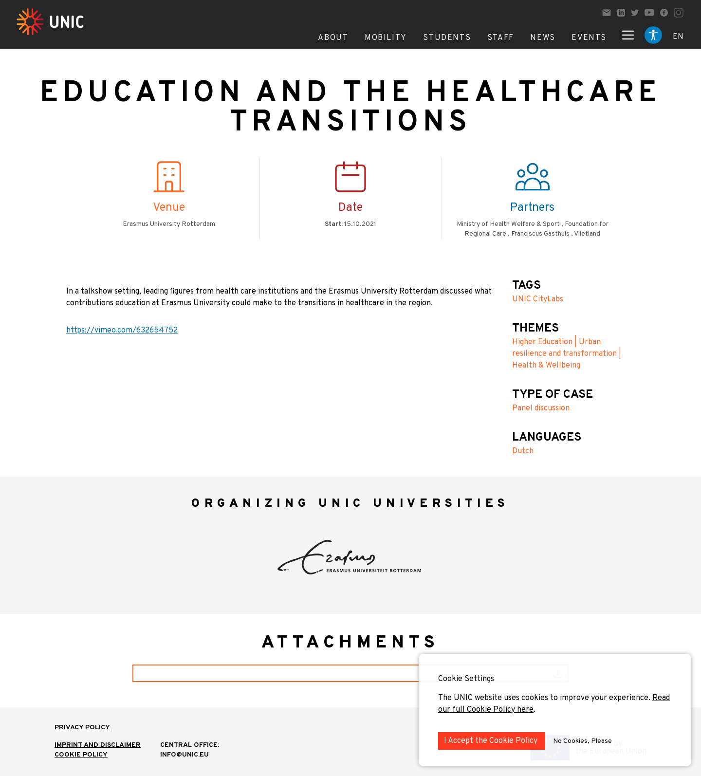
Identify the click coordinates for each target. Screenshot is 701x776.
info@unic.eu (184, 755)
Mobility (386, 38)
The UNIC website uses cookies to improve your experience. (545, 698)
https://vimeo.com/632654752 (122, 330)
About (333, 38)
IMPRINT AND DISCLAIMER (98, 745)
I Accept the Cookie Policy (491, 741)
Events (589, 38)
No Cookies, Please (582, 741)
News (542, 38)
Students (447, 38)
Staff (500, 38)
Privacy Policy (82, 727)
